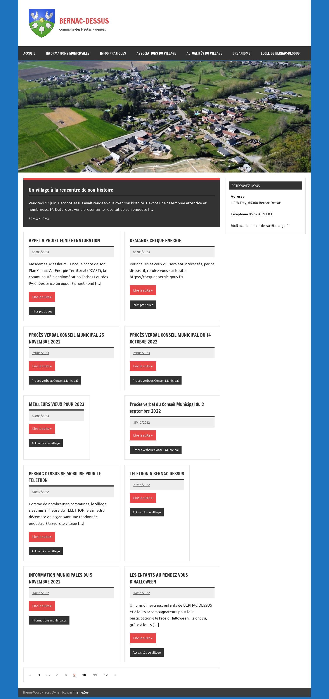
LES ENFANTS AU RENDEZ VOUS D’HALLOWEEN (160, 580)
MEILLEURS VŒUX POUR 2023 (58, 405)
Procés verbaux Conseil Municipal (56, 381)
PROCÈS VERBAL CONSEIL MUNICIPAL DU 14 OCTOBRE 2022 (172, 338)
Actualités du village (204, 53)
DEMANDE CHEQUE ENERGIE (156, 240)
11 (95, 677)
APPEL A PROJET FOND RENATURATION (66, 240)
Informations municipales (68, 53)
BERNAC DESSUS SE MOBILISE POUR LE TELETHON (67, 478)
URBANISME (241, 53)
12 (106, 677)
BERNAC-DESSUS (89, 20)
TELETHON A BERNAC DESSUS (158, 474)
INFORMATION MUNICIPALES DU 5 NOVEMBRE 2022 (61, 580)
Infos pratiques (113, 53)
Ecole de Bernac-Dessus (280, 53)
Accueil (29, 53)
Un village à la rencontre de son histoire (79, 189)
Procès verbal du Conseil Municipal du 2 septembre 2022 (169, 408)
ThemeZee (80, 694)
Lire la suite (38, 218)
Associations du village (156, 53)
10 (84, 677)
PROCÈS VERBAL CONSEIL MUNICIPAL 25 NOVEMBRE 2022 (68, 338)
